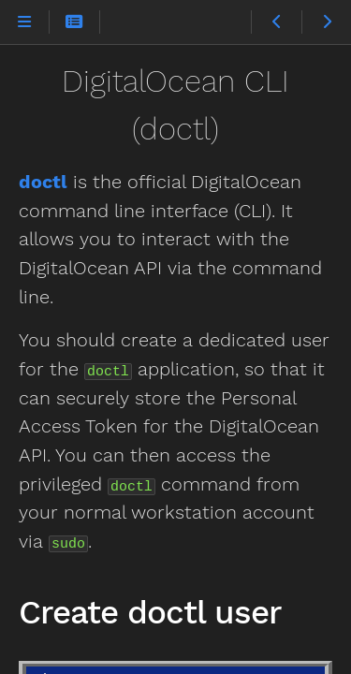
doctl (43, 182)
